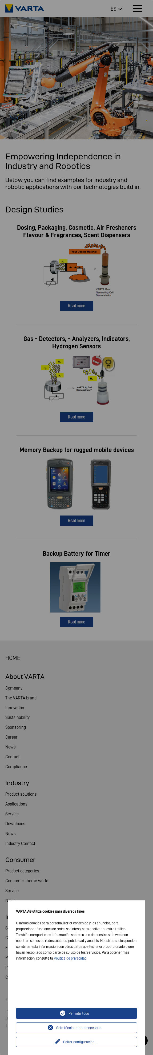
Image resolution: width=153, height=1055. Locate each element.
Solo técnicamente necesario (78, 1028)
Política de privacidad (70, 958)
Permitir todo (79, 1013)
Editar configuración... (80, 1042)
